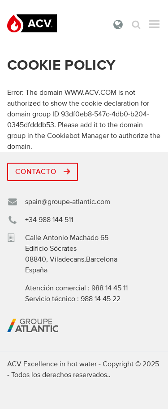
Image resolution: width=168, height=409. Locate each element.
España (118, 24)
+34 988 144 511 (49, 219)
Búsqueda (136, 24)
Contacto (42, 171)
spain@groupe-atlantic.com (67, 201)
